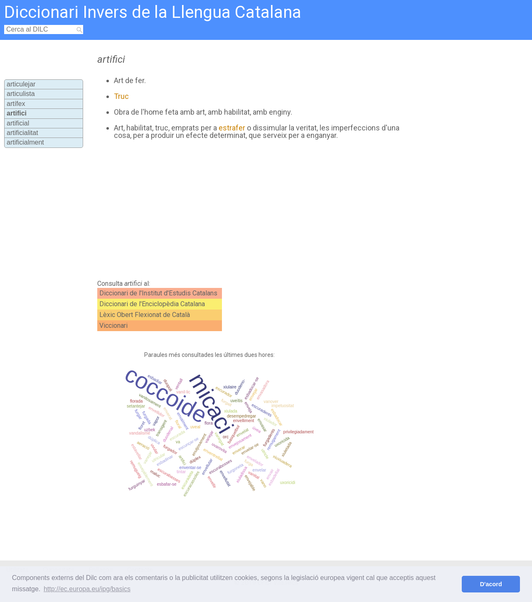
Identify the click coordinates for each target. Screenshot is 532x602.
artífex (16, 103)
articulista (21, 93)
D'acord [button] (491, 584)
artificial (18, 123)
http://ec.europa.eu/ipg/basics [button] (87, 588)
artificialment (25, 142)
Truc (121, 96)
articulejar (21, 84)
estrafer (232, 127)
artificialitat (22, 132)
